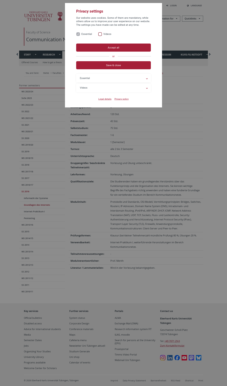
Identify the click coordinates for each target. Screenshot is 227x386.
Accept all (113, 47)
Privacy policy (121, 99)
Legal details (105, 99)
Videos (107, 33)
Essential (86, 33)
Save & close (113, 65)
